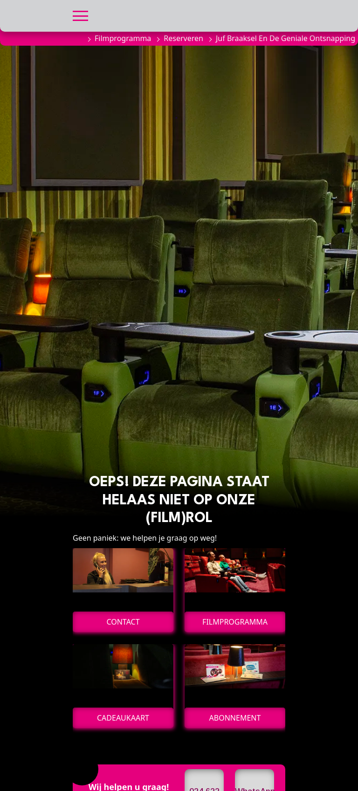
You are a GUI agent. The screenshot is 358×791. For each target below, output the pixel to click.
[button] (80, 14)
